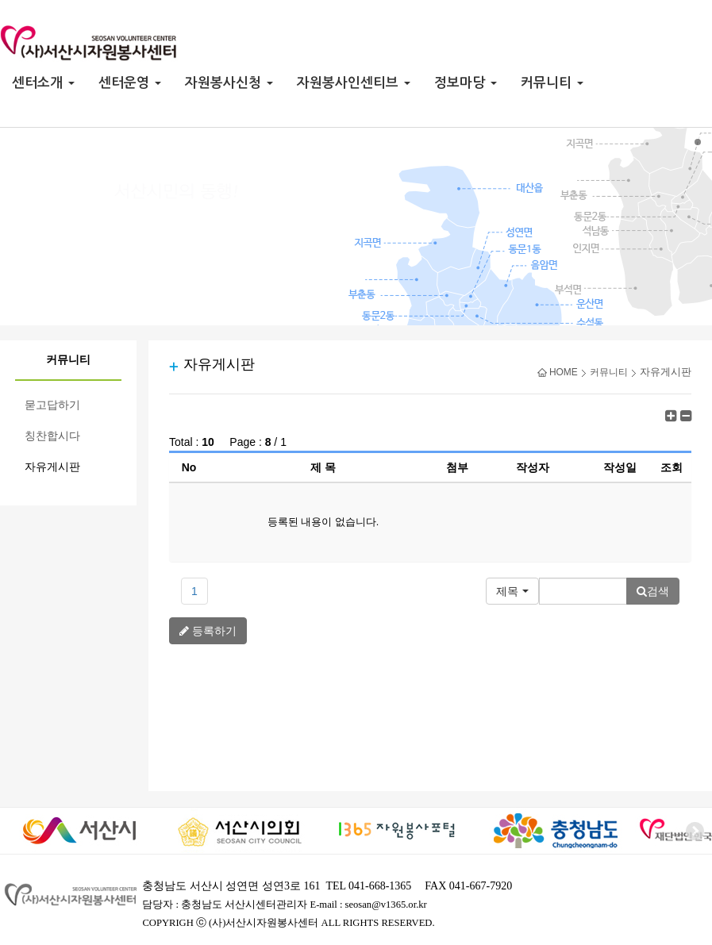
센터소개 (43, 83)
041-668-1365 (379, 886)
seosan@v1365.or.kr (386, 904)
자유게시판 (52, 467)
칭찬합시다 (52, 436)
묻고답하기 (52, 405)
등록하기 (208, 630)
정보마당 (465, 83)
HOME (557, 372)
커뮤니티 (552, 83)
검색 (653, 591)
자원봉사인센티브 (353, 83)
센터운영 (129, 83)
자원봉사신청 (229, 83)
